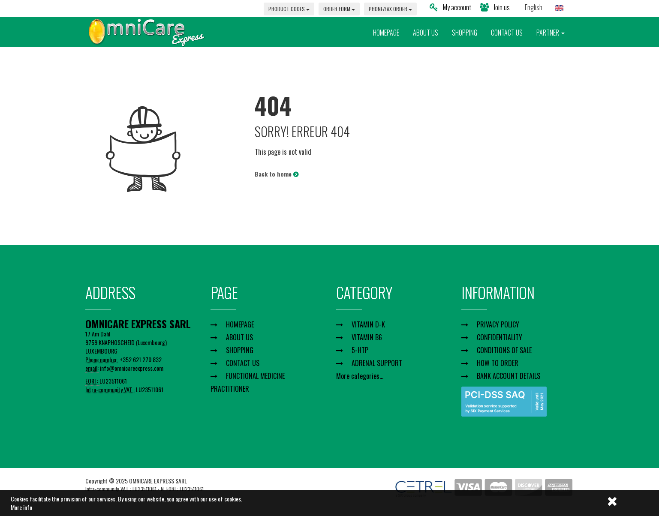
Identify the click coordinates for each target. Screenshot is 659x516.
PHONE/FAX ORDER (390, 8)
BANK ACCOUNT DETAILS (508, 376)
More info (21, 507)
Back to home (276, 173)
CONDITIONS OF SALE (504, 350)
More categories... (359, 376)
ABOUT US (425, 32)
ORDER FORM (339, 8)
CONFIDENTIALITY (499, 337)
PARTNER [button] (550, 32)
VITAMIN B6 (367, 337)
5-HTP (360, 350)
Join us (495, 7)
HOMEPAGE (386, 32)
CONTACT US (507, 32)
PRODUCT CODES (289, 8)
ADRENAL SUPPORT (377, 363)
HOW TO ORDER (497, 363)
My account (450, 7)
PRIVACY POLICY (498, 324)
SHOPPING (464, 32)
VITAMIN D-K (368, 324)
